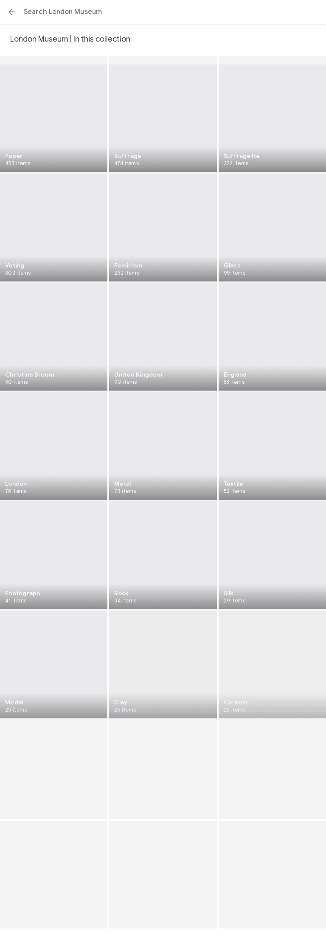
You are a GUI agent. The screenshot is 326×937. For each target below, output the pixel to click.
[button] (12, 12)
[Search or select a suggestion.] (163, 12)
